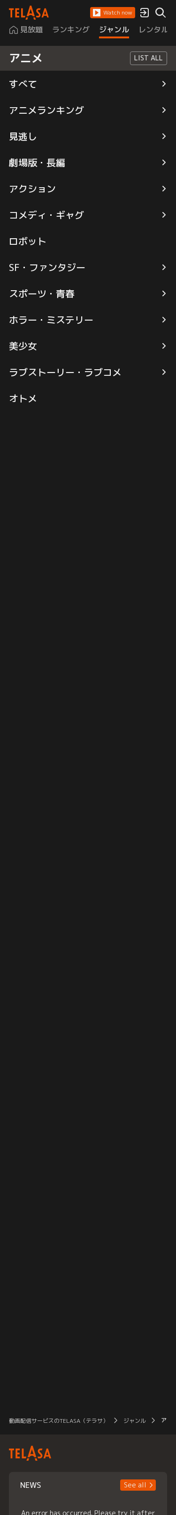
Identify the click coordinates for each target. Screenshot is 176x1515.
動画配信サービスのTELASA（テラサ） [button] (58, 1421)
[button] (112, 12)
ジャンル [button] (134, 1421)
